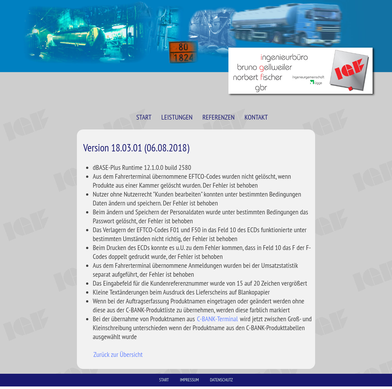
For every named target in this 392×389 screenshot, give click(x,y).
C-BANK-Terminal (217, 318)
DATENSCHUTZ (221, 380)
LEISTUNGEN (177, 117)
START (144, 117)
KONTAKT (256, 117)
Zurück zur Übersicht (118, 354)
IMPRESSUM (189, 380)
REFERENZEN (218, 117)
